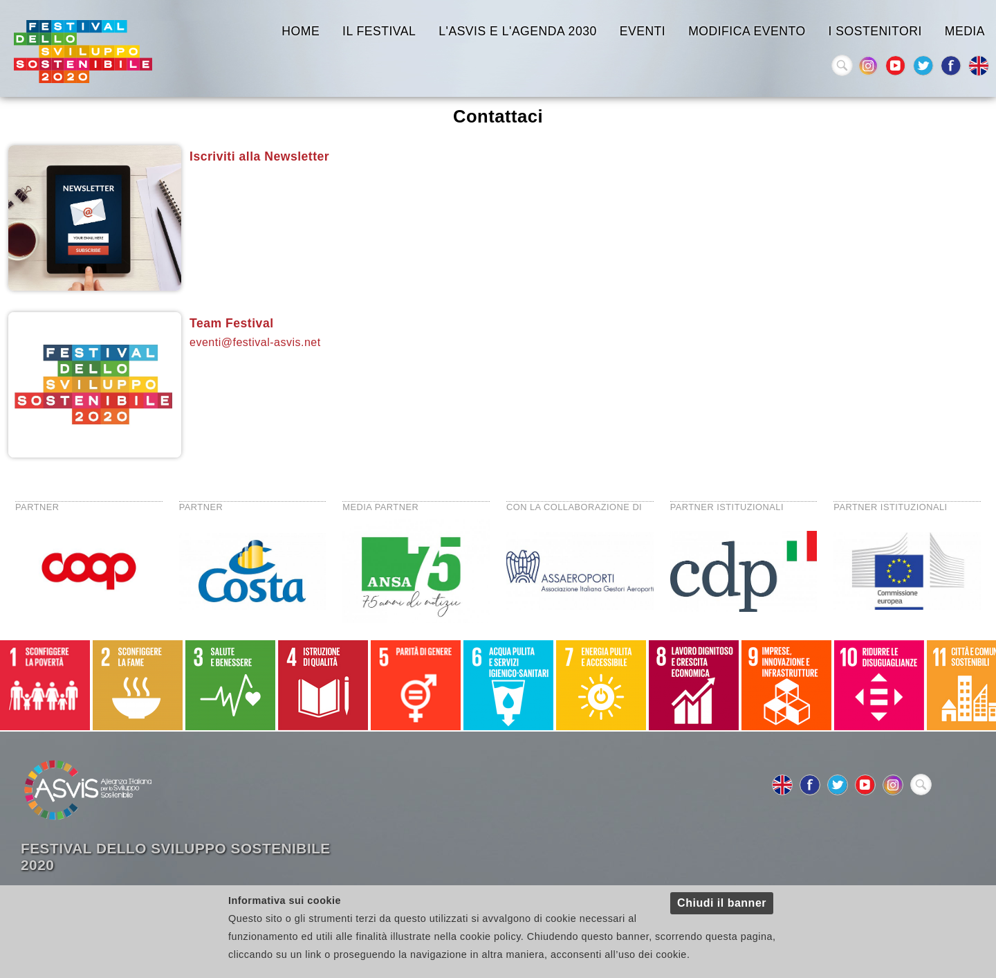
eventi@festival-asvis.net (255, 342)
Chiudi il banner (721, 903)
